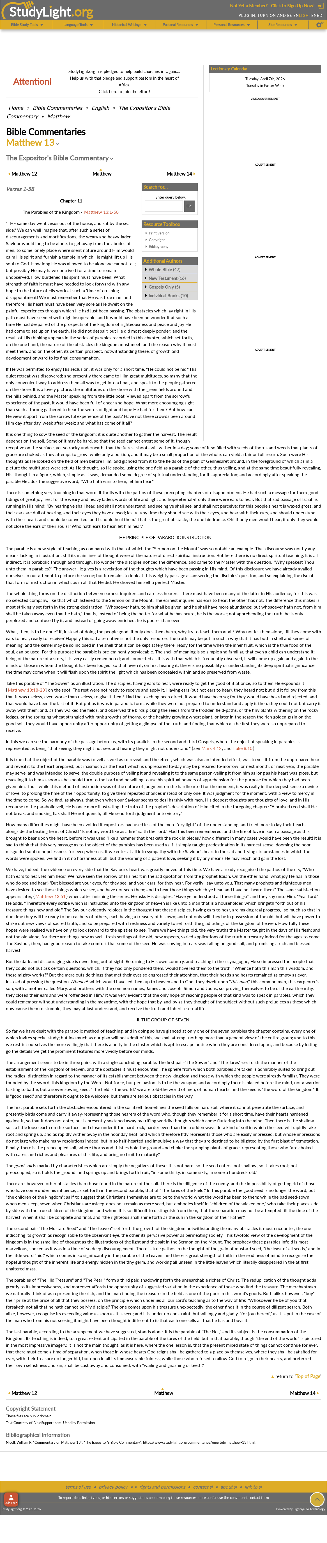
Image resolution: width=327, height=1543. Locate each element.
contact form (258, 1497)
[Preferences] (320, 24)
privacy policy (113, 1487)
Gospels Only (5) (164, 286)
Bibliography (159, 246)
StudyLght (40, 11)
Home (15, 107)
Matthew (58, 116)
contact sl (203, 1487)
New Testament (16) (167, 278)
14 (179, 174)
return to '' (298, 1376)
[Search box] (164, 206)
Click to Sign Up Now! (292, 5)
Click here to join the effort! (124, 91)
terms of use (78, 1487)
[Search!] (189, 206)
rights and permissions (162, 1487)
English (100, 107)
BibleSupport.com (47, 1422)
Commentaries (57, 107)
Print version (159, 233)
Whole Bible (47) (164, 269)
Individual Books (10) (168, 295)
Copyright (157, 240)
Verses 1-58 (20, 189)
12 (24, 174)
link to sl (253, 1487)
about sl (228, 1487)
